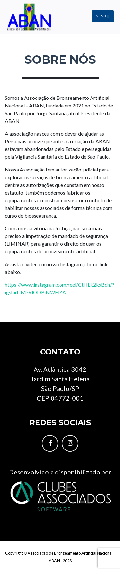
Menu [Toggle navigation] (102, 16)
